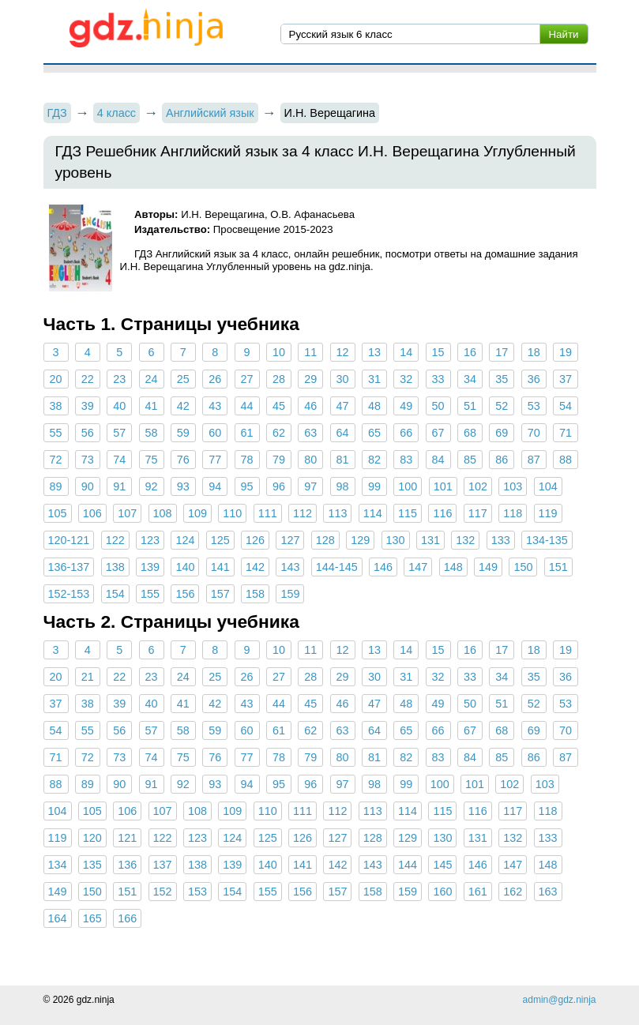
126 (255, 540)
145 (442, 864)
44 (247, 406)
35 (501, 379)
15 (438, 352)
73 (87, 459)
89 (55, 486)
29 (310, 379)
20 (55, 379)
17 (501, 352)
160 (442, 891)
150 (522, 567)
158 (255, 594)
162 (512, 891)
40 (119, 406)
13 (374, 352)
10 (279, 352)
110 (232, 513)
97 (310, 486)
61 (247, 432)
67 (438, 432)
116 (442, 513)
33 (438, 379)
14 (406, 352)
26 (215, 379)
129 (360, 540)
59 (183, 432)
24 (151, 379)
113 (337, 513)
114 (372, 513)
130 (395, 540)
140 (184, 567)
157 (220, 594)
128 (325, 540)
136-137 (69, 567)
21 (87, 676)
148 (453, 567)
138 (115, 567)
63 (310, 432)
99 (374, 486)
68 (470, 432)
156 (184, 594)
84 (438, 459)
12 (342, 352)
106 (92, 513)
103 (512, 486)
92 (151, 486)
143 (289, 567)
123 (150, 540)
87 (534, 459)
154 (115, 594)
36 (534, 379)
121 (127, 838)
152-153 (69, 594)
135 (92, 864)
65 (374, 432)
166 (127, 918)
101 (443, 486)
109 (197, 513)
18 (534, 352)
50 (438, 406)
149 (488, 567)
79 (279, 459)
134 (57, 864)
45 (279, 406)
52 (501, 406)
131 (430, 540)
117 (477, 513)
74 (119, 459)
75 (151, 459)
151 (558, 567)
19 (565, 352)
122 (115, 540)
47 (342, 406)
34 (470, 379)
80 (310, 459)
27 (247, 379)
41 (151, 406)
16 (470, 352)
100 (407, 486)
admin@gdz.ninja (559, 999)
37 (565, 379)
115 (407, 513)
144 (407, 864)
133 (500, 540)
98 (342, 486)
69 (501, 432)
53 (534, 406)
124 (184, 540)
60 (215, 432)
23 (119, 379)
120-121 (69, 540)
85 (470, 459)
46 (310, 406)
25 (183, 379)
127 (289, 540)
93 (183, 486)
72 (55, 459)
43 (215, 406)
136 (127, 864)
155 (150, 594)
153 (197, 891)
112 (302, 513)
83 (406, 459)
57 (119, 432)
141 (220, 567)
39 (87, 406)
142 (255, 567)
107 (127, 513)
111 (267, 513)
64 (342, 432)
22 (87, 379)
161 (477, 891)
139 (150, 567)
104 (548, 486)
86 (501, 459)
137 (162, 864)
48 (374, 406)
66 (406, 432)
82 (374, 459)
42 (183, 406)
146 (383, 567)
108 (162, 513)
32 (406, 379)
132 (465, 540)
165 (92, 918)
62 (279, 432)
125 (220, 540)
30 (342, 379)
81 (342, 459)
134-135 (547, 540)
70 (534, 432)
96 (279, 486)
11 (310, 352)
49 (406, 406)
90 (87, 486)
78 (247, 459)
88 (565, 459)
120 (92, 838)
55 (55, 432)
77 (215, 459)
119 (548, 513)
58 (151, 432)
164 (57, 918)
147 (417, 567)
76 (183, 459)
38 (55, 406)
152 (162, 891)
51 (470, 406)
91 (119, 486)
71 (565, 432)
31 (374, 379)
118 (512, 513)
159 (289, 594)
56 (87, 432)
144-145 (337, 567)
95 (247, 486)
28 (279, 379)
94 (215, 486)
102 (477, 486)
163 (548, 891)
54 (565, 406)
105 (57, 513)
